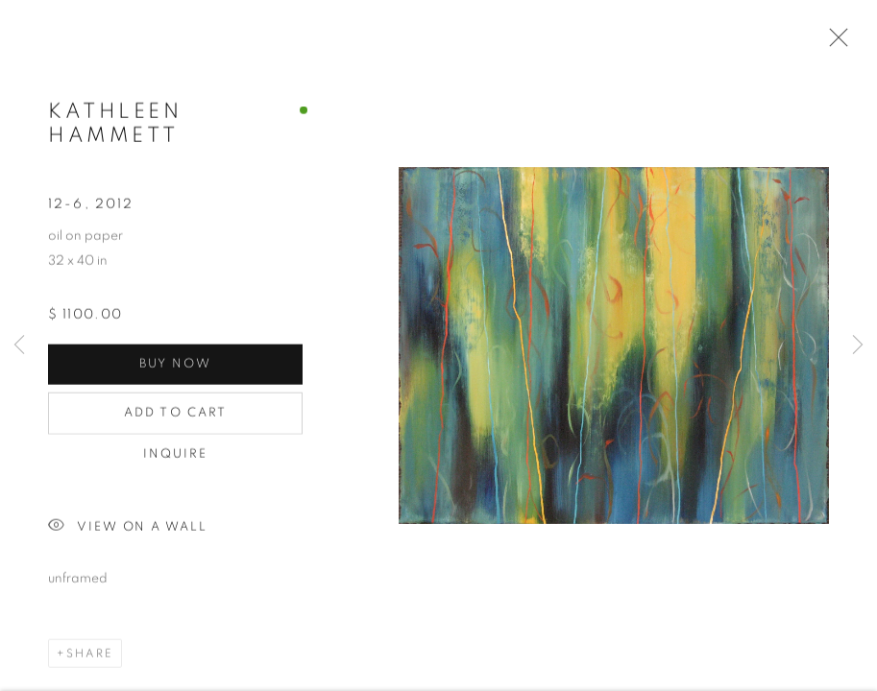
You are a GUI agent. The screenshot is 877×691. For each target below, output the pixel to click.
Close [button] (833, 43)
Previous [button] (19, 345)
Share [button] (89, 654)
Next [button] (858, 345)
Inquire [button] (175, 455)
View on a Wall (127, 528)
